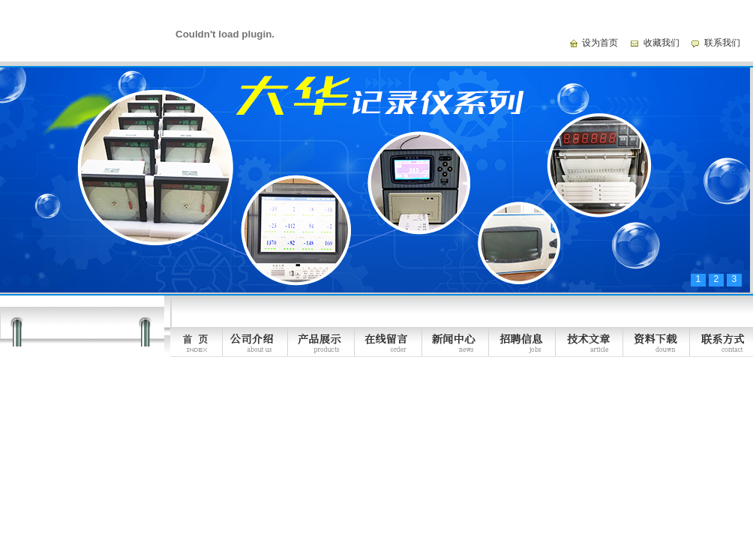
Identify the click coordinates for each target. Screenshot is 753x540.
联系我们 (722, 43)
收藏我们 (662, 43)
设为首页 (600, 43)
